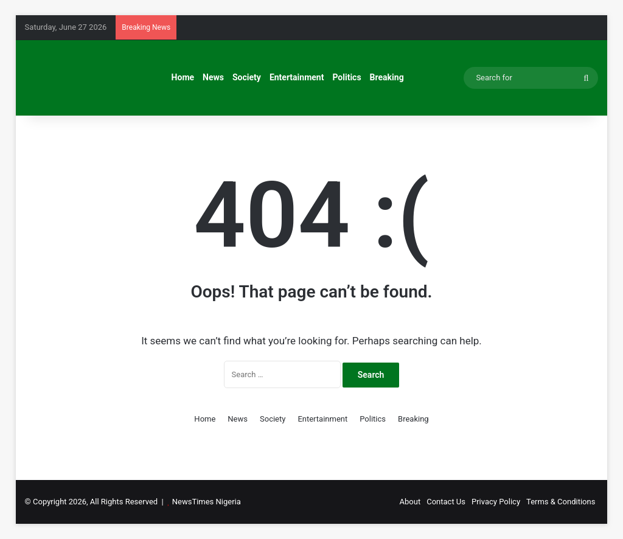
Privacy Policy (496, 501)
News (213, 77)
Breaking (387, 77)
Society (246, 77)
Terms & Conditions (560, 501)
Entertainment (297, 77)
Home (183, 77)
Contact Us (445, 501)
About (410, 501)
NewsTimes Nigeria (206, 501)
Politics (346, 77)
